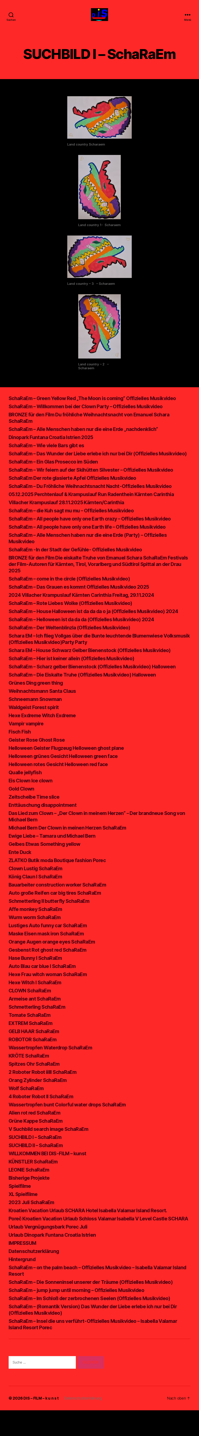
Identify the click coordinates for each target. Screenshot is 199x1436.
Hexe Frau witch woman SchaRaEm (51, 993)
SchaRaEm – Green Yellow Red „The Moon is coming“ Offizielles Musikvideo (98, 405)
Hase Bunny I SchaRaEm (38, 977)
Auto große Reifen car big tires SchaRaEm (59, 912)
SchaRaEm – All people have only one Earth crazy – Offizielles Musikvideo (96, 531)
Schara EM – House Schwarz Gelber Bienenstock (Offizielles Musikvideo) (96, 669)
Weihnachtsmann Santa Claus (44, 710)
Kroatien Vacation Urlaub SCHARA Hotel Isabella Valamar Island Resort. (94, 1230)
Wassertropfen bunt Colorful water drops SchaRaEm (72, 1124)
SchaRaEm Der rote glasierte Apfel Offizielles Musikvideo (77, 491)
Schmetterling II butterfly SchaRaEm (52, 920)
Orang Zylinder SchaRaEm (39, 1099)
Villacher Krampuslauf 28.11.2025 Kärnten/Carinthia (70, 515)
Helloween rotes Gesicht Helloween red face (62, 783)
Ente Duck (21, 871)
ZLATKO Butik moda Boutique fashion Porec (61, 879)
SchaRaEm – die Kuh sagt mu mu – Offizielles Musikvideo (76, 523)
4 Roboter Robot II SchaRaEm (44, 1116)
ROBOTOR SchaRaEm (34, 1059)
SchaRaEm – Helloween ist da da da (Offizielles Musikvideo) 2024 (87, 639)
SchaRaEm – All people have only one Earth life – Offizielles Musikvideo (93, 540)
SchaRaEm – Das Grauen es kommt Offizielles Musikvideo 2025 (84, 600)
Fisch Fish (20, 751)
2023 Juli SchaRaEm (33, 1221)
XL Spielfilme (24, 1213)
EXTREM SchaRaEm (32, 1042)
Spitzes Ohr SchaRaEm (36, 1083)
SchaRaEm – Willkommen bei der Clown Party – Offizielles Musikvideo (91, 413)
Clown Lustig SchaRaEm (37, 888)
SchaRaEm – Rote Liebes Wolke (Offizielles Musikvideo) (75, 616)
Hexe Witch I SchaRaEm (37, 1002)
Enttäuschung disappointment (44, 824)
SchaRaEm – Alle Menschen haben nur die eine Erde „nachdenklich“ (88, 435)
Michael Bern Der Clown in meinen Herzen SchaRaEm (72, 847)
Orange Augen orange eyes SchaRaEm (55, 961)
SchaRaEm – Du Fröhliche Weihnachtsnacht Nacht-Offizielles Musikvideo (95, 499)
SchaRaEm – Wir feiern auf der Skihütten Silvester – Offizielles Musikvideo (97, 483)
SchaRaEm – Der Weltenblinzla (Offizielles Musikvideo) (74, 647)
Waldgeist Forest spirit (36, 726)
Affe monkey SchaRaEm (37, 928)
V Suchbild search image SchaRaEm (51, 1148)
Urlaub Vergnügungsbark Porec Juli (51, 1252)
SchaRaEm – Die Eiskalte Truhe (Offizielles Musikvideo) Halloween (88, 694)
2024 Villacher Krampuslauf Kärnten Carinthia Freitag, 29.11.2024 (86, 608)
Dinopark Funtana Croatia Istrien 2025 (54, 444)
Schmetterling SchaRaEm (39, 1026)
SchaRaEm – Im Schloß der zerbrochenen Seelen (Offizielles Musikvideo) (95, 1324)
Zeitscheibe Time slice (35, 816)
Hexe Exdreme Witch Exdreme (45, 735)
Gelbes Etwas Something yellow (47, 863)
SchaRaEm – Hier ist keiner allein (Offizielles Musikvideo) (76, 678)
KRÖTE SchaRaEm (30, 1075)
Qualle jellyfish (26, 792)
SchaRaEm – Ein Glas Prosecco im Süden (57, 474)
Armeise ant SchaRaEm (36, 1018)
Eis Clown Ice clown (32, 800)
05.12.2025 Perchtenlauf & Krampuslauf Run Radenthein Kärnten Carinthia (96, 507)
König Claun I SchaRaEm (37, 896)
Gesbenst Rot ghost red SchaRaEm (51, 969)
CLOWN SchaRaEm (31, 1010)
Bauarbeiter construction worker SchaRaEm (61, 904)
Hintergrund (23, 1285)
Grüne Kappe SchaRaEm (38, 1140)
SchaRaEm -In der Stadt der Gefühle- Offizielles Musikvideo (80, 562)
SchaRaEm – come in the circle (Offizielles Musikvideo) (74, 591)
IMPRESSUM (24, 1269)
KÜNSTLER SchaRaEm (35, 1181)
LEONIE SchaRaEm (31, 1189)
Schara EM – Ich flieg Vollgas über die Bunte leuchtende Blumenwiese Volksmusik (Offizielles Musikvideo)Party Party (91, 658)
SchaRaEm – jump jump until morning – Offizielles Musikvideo (81, 1316)
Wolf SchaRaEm (27, 1107)
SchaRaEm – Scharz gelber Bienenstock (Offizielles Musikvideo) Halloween (98, 686)
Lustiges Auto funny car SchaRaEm (50, 945)
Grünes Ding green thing (37, 702)
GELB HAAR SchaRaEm (36, 1050)
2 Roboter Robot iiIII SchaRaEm (46, 1091)
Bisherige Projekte (31, 1197)
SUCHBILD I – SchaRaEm (38, 1156)
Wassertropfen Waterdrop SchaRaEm (54, 1067)
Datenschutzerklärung (35, 1277)
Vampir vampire (27, 743)
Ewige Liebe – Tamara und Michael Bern (56, 855)
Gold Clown (22, 808)
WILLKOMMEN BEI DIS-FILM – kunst (52, 1173)
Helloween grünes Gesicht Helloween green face (67, 775)
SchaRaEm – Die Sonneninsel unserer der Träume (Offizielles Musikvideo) (96, 1308)
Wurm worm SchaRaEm (36, 936)
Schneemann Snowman (36, 718)
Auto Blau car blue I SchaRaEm (45, 985)
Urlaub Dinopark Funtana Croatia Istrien (56, 1260)
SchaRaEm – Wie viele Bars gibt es (50, 452)
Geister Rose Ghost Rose (39, 759)
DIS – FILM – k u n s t (41, 1424)
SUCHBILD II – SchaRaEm (39, 1164)
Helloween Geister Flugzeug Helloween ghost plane (70, 767)
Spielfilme (20, 1205)
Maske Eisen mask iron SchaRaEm (49, 953)
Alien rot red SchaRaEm (36, 1132)
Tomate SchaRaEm (31, 1034)
